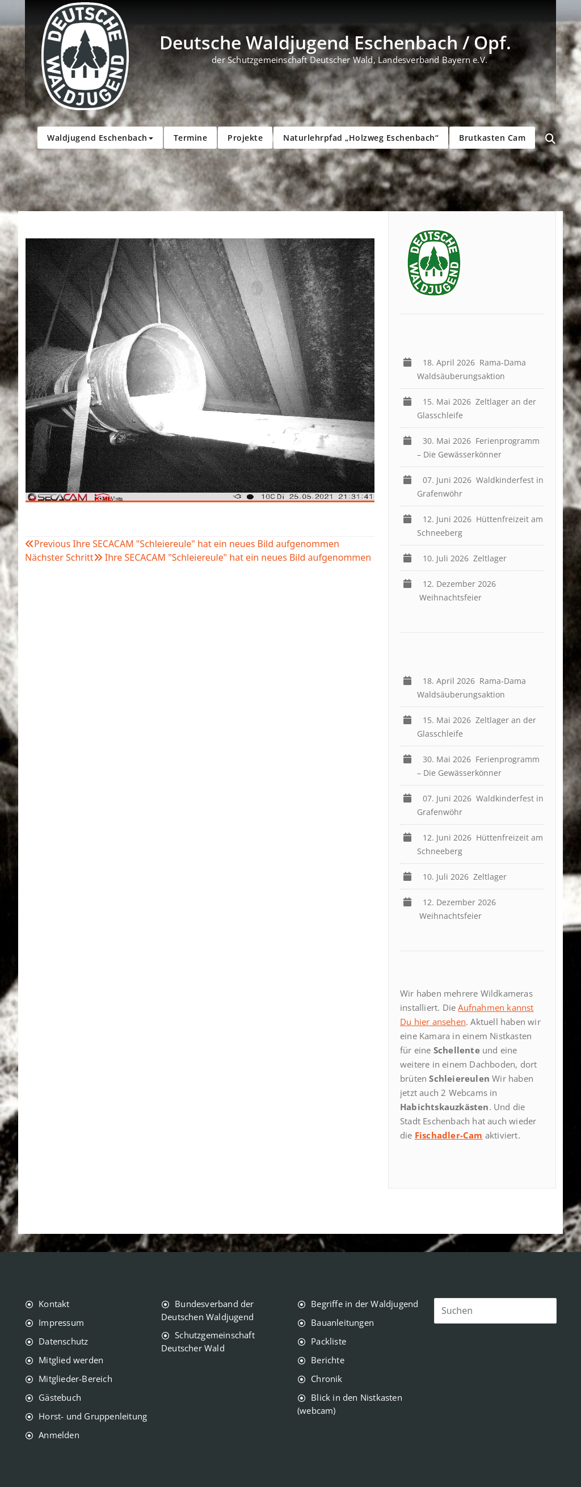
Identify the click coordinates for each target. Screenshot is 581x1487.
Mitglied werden (71, 1360)
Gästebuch (60, 1397)
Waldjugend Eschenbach (100, 137)
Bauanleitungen (342, 1322)
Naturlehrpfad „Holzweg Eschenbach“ (361, 137)
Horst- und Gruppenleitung (93, 1416)
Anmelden (59, 1434)
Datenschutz (63, 1341)
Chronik (326, 1378)
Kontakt (54, 1303)
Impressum (61, 1322)
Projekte (245, 137)
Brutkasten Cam (492, 137)
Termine (191, 137)
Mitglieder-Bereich (75, 1378)
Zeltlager (467, 558)
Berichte (327, 1360)
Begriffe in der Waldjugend (364, 1303)
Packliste (328, 1341)
